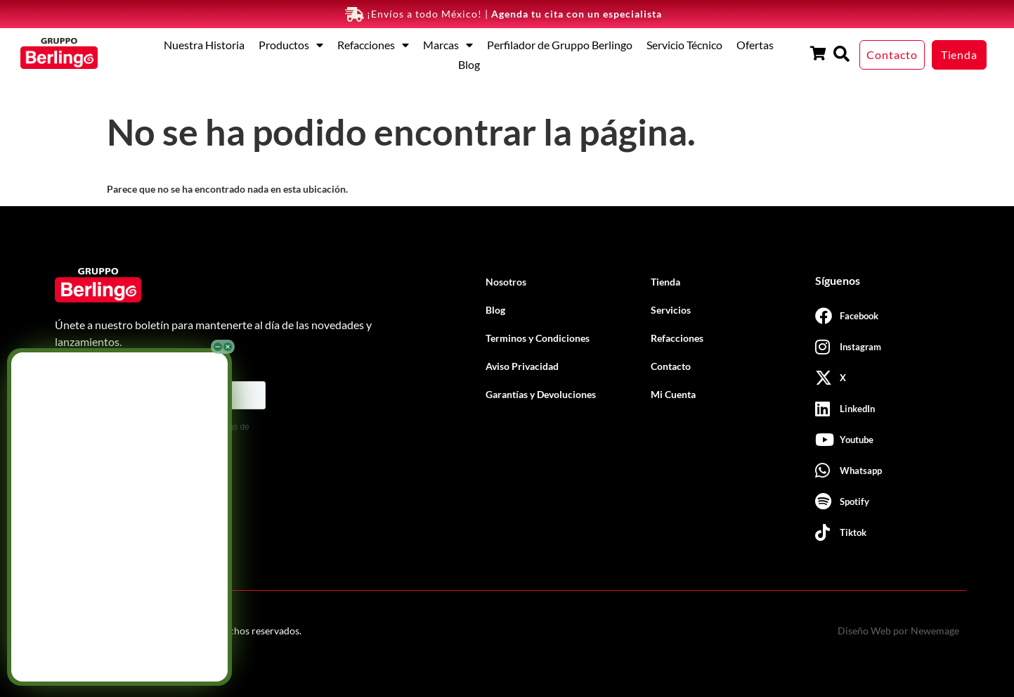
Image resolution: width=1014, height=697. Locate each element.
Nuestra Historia (204, 44)
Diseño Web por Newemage (898, 631)
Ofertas (755, 44)
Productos (291, 45)
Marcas (448, 45)
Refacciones (373, 45)
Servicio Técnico (684, 44)
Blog (469, 64)
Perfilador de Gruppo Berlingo (559, 44)
